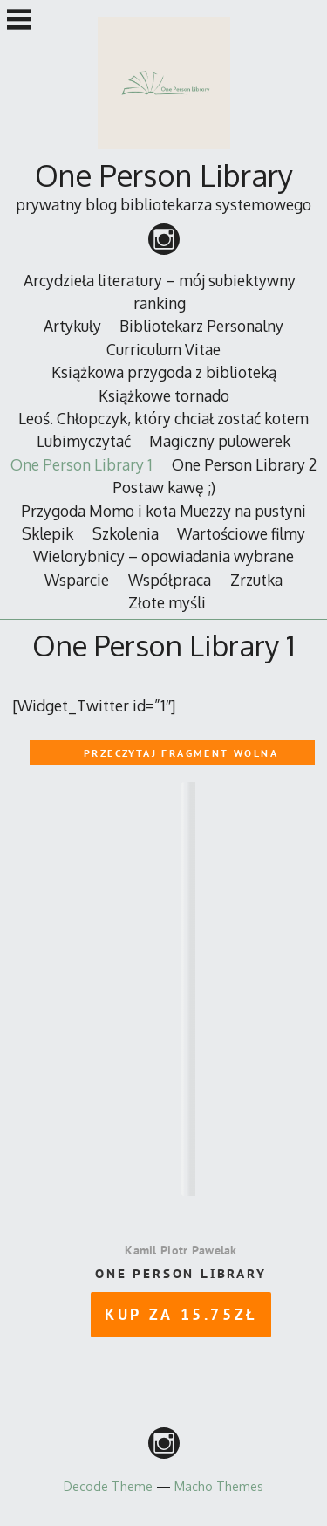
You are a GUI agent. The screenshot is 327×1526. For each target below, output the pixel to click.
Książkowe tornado (164, 395)
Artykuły (72, 325)
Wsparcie (76, 579)
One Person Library (164, 175)
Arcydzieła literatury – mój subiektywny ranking (160, 292)
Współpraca (169, 579)
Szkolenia (125, 533)
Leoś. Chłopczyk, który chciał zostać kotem (163, 418)
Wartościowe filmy (241, 533)
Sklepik (47, 533)
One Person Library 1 (81, 464)
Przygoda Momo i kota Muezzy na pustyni (163, 510)
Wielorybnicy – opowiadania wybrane (163, 556)
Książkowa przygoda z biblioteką (163, 372)
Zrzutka (256, 579)
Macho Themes (218, 1486)
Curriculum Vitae (163, 349)
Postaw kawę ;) (163, 487)
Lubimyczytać (84, 440)
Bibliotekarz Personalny (201, 325)
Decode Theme (108, 1486)
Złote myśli (167, 602)
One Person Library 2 (244, 464)
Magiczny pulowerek (219, 440)
